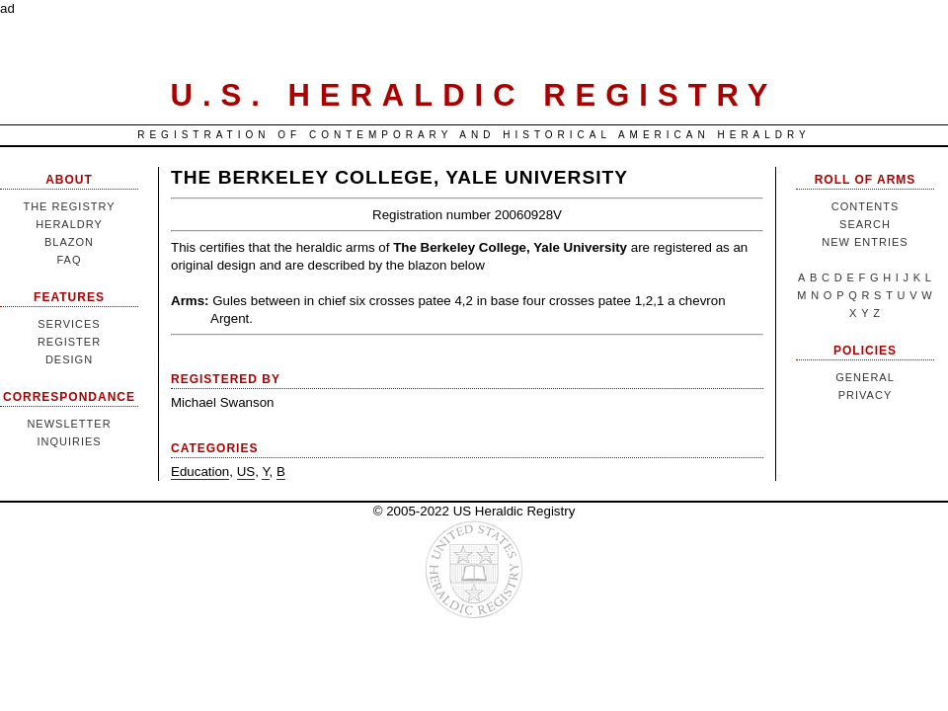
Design (69, 359)
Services (69, 324)
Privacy (865, 395)
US (246, 471)
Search (865, 224)
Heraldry (69, 224)
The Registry (69, 206)
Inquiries (69, 441)
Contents (865, 206)
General (865, 377)
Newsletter (69, 424)
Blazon (69, 242)
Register (69, 342)
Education (200, 471)
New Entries (865, 242)
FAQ (68, 260)
